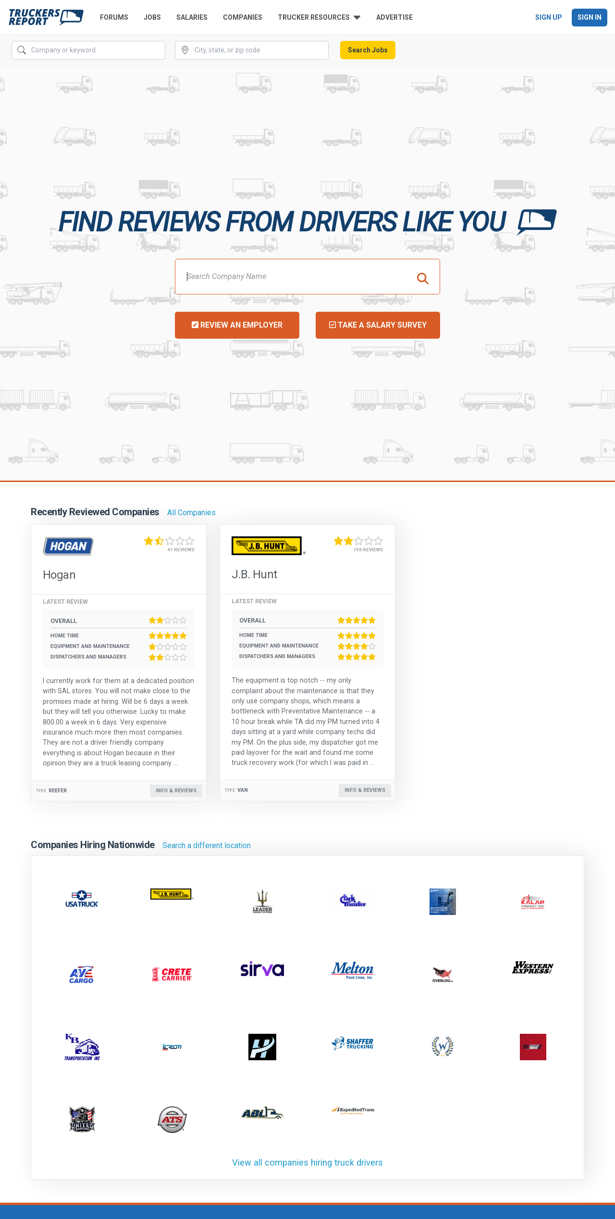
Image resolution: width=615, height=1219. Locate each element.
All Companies (191, 512)
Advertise (394, 17)
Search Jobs (368, 50)
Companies (242, 17)
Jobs (152, 17)
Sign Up (548, 17)
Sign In (590, 17)
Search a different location (206, 845)
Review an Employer (237, 325)
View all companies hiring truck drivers (307, 1162)
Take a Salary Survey (378, 325)
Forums (114, 17)
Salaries (192, 17)
